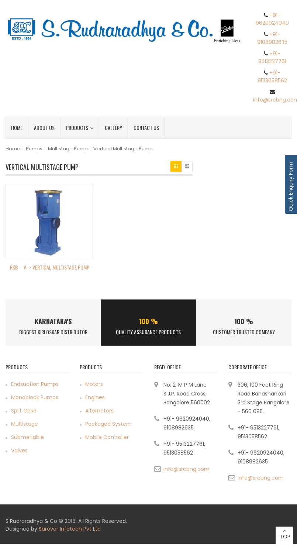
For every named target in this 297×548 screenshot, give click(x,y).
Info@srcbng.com (261, 478)
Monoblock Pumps (34, 397)
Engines (95, 397)
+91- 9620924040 (272, 19)
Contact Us (146, 127)
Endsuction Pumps (35, 384)
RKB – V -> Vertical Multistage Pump (49, 267)
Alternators (99, 410)
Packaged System (108, 424)
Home (17, 127)
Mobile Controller (107, 437)
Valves (19, 450)
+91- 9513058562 (272, 76)
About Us (44, 127)
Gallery (113, 127)
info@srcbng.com (186, 469)
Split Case (24, 410)
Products (79, 127)
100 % (148, 321)
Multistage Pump (68, 148)
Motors (94, 384)
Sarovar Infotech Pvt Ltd (70, 528)
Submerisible (27, 437)
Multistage (24, 424)
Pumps (34, 148)
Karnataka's (53, 321)
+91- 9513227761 (272, 57)
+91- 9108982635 (272, 38)
